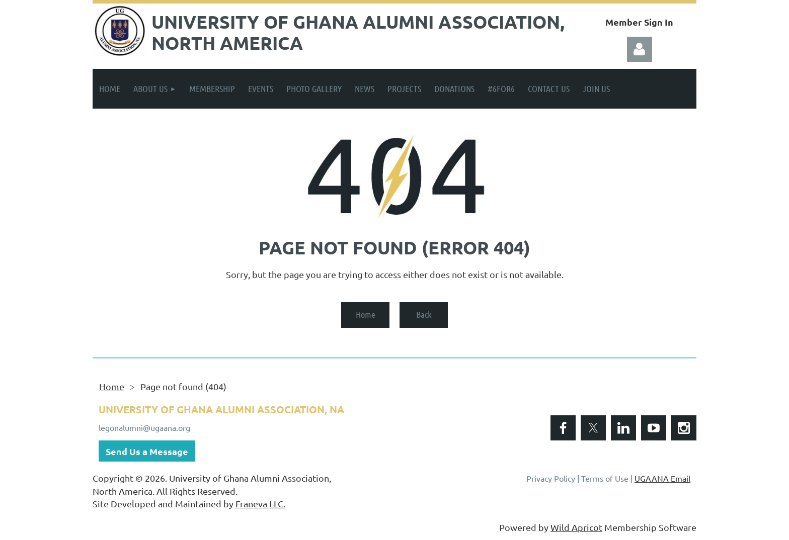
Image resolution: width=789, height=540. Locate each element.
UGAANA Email (662, 478)
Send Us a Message (147, 451)
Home (365, 314)
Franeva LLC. (260, 503)
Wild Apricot (576, 527)
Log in (639, 49)
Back (424, 314)
